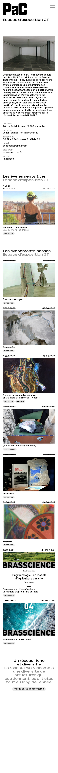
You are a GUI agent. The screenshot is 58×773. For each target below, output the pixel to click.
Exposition (8, 234)
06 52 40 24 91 (11, 139)
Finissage (20, 401)
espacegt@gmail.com (15, 146)
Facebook (8, 159)
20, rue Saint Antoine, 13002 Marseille (24, 126)
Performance (9, 449)
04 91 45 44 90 (31, 139)
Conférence (9, 595)
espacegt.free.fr (12, 152)
